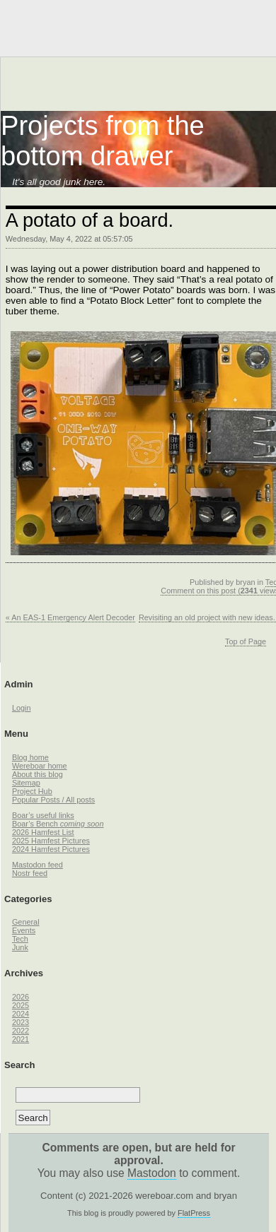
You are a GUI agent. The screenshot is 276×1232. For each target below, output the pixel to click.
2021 (20, 1039)
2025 (20, 1005)
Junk (20, 947)
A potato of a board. (89, 220)
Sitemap (26, 782)
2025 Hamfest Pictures (51, 840)
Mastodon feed (37, 864)
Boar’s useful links (43, 815)
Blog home (30, 757)
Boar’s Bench (58, 823)
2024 (20, 1013)
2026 (20, 997)
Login (21, 708)
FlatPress (194, 1213)
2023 (20, 1022)
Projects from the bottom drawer (103, 141)
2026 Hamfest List (43, 832)
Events (23, 930)
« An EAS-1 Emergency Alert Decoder (70, 617)
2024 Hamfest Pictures (51, 849)
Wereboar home (39, 766)
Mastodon (151, 1173)
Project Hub (32, 791)
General (26, 922)
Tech (20, 939)
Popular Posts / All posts (53, 799)
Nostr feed (29, 873)
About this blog (37, 774)
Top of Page (245, 641)
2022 (20, 1030)
